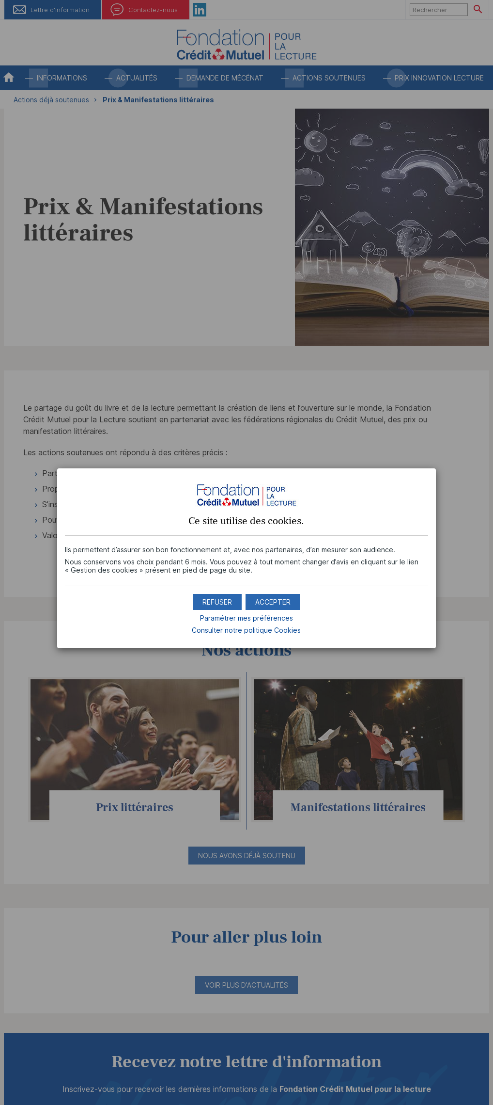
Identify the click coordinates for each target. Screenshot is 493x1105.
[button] (273, 602)
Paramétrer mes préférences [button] (246, 618)
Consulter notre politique (246, 630)
